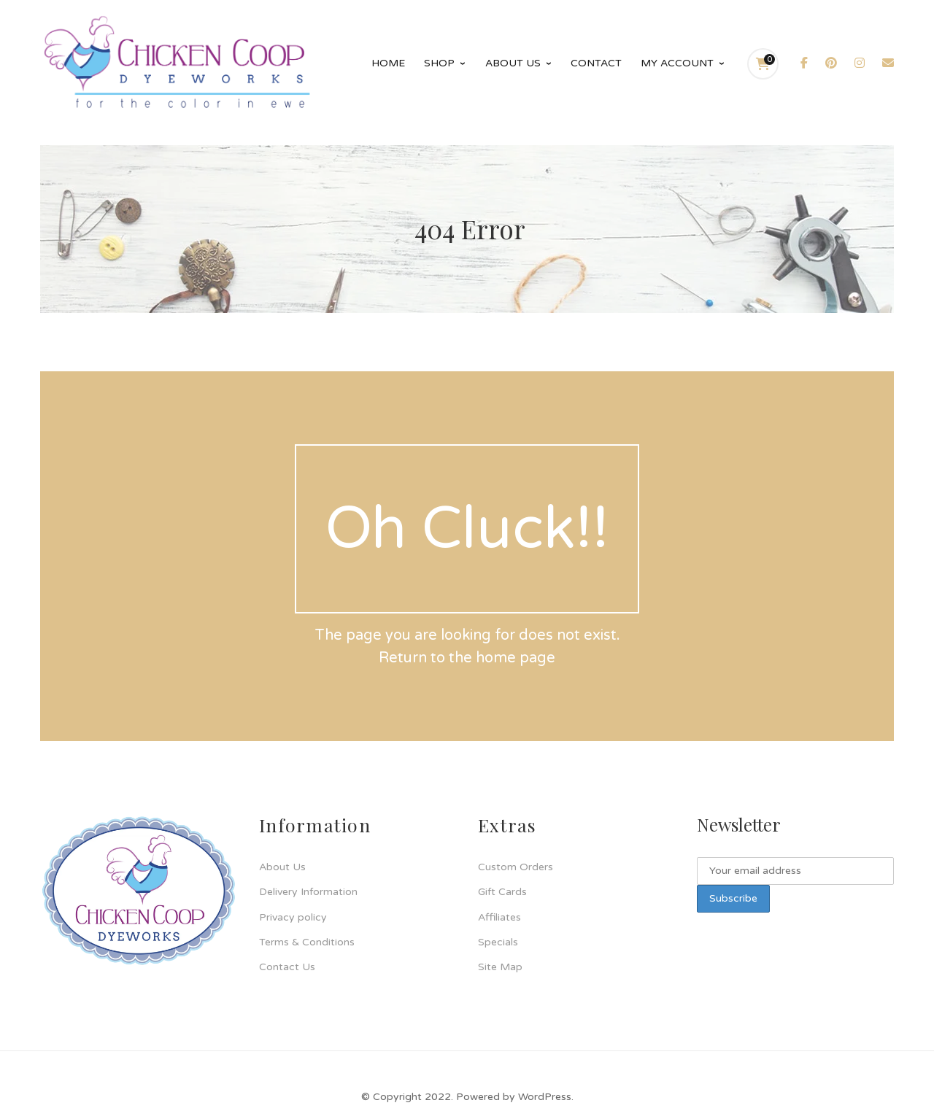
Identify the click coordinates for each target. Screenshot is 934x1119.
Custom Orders (515, 867)
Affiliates (499, 917)
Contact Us (287, 967)
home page (515, 658)
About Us (282, 867)
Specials (498, 942)
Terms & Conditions (307, 942)
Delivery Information (308, 892)
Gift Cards (502, 892)
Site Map (500, 967)
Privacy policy (293, 917)
